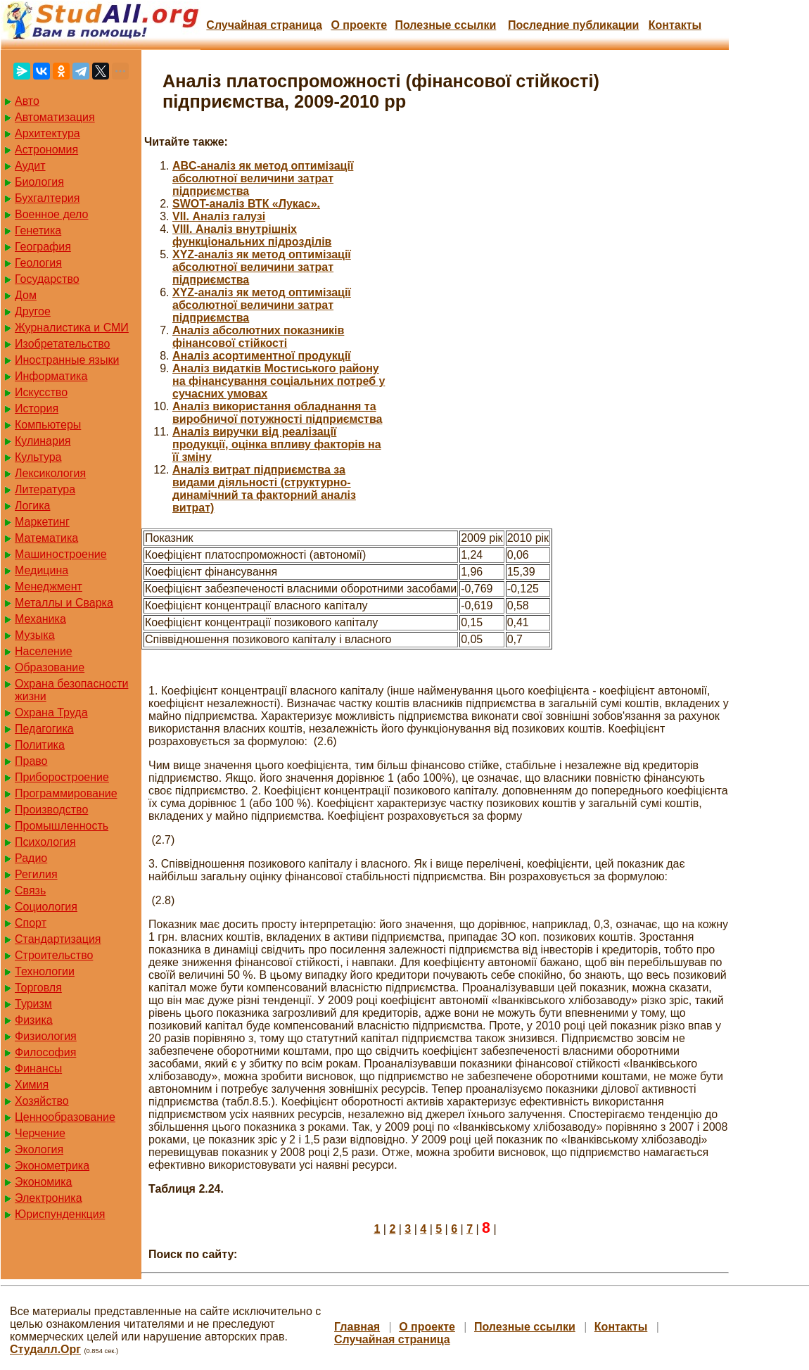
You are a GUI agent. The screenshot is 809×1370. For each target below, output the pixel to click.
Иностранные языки (67, 360)
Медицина (41, 570)
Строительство (54, 955)
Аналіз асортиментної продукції (261, 356)
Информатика (51, 376)
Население (43, 651)
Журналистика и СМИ (72, 328)
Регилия (36, 874)
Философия (45, 1052)
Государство (47, 279)
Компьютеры (48, 425)
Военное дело (52, 214)
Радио (31, 858)
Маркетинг (42, 522)
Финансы (38, 1068)
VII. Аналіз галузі (218, 216)
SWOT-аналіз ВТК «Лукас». (246, 204)
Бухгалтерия (47, 198)
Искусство (41, 392)
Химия (32, 1085)
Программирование (66, 793)
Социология (46, 907)
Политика (40, 745)
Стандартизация (58, 939)
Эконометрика (52, 1166)
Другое (33, 311)
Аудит (30, 166)
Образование (49, 667)
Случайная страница (264, 25)
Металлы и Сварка (64, 603)
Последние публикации (573, 25)
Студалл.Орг (45, 1349)
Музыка (35, 635)
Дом (26, 295)
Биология (39, 182)
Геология (38, 263)
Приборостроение (62, 777)
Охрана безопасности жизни (71, 690)
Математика (46, 538)
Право (31, 761)
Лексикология (50, 473)
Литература (45, 489)
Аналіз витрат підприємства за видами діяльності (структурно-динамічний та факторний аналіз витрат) (264, 489)
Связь (30, 890)
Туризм (33, 1004)
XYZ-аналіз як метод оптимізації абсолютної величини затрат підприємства (261, 267)
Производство (51, 810)
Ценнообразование (65, 1117)
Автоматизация (55, 117)
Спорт (30, 923)
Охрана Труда (51, 712)
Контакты (675, 25)
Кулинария (42, 441)
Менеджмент (48, 586)
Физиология (46, 1036)
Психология (45, 842)
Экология (39, 1149)
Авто (27, 101)
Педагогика (44, 729)
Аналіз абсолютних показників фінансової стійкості (258, 336)
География (43, 247)
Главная (357, 1327)
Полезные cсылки (445, 25)
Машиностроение (61, 554)
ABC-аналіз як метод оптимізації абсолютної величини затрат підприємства (262, 178)
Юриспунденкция (60, 1214)
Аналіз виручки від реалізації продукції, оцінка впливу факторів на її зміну (276, 444)
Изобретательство (62, 344)
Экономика (43, 1182)
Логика (32, 506)
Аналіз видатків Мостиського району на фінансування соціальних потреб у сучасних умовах (278, 381)
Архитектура (47, 133)
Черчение (40, 1133)
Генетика (38, 230)
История (36, 408)
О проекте (359, 25)
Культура (38, 457)
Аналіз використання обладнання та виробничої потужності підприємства (277, 412)
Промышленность (61, 826)
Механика (40, 619)
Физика (34, 1020)
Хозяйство (42, 1101)
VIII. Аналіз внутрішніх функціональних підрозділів (251, 235)
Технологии (45, 971)
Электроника (48, 1198)
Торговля (38, 988)
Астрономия (46, 150)
